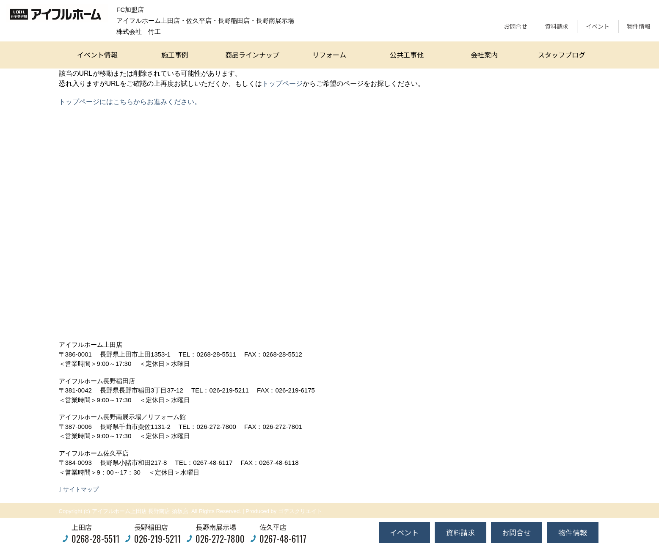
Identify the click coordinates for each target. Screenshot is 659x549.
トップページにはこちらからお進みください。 (130, 101)
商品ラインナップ (252, 54)
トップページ (282, 83)
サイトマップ (81, 489)
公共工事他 (407, 54)
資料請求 (556, 26)
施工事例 (174, 54)
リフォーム (329, 54)
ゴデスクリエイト (300, 511)
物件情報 (639, 26)
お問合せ (515, 26)
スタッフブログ (561, 54)
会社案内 (484, 54)
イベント (597, 26)
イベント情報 (97, 54)
